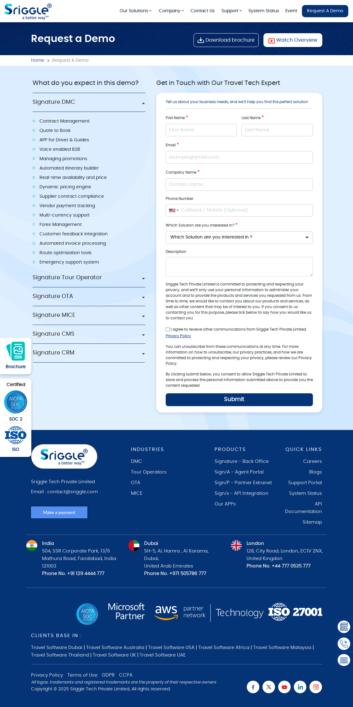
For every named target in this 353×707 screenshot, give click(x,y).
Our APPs (225, 504)
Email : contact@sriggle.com (64, 492)
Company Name (183, 172)
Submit (234, 399)
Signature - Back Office (242, 461)
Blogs (315, 472)
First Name (177, 117)
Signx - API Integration (241, 493)
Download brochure (226, 40)
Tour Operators (149, 472)
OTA (135, 482)
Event (291, 11)
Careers (312, 461)
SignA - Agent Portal (239, 472)
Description (176, 252)
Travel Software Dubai (56, 647)
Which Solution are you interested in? (202, 225)
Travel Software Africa (223, 647)
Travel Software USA (171, 647)
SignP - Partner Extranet (243, 482)
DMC (136, 461)
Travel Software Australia (115, 647)
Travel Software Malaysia (282, 647)
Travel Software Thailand (60, 655)
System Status (263, 11)
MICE (137, 493)
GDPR (108, 675)
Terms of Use (82, 675)
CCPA (125, 675)
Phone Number (179, 199)
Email (172, 144)
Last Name (252, 117)
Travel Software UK (114, 655)
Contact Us (202, 11)
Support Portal (305, 482)
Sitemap (312, 522)
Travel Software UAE (163, 655)
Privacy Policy (178, 336)
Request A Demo (325, 11)
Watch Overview (292, 40)
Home (37, 60)
